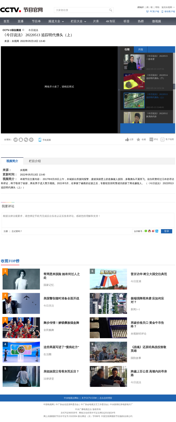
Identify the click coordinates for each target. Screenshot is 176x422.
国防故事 (136, 358)
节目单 (36, 21)
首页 (6, 21)
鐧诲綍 (140, 7)
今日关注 (49, 305)
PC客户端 (154, 11)
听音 (127, 21)
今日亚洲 (136, 281)
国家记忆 (49, 285)
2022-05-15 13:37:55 (155, 69)
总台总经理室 (106, 398)
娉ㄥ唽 (149, 7)
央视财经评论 (138, 333)
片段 (140, 49)
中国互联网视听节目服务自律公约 (116, 416)
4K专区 (111, 21)
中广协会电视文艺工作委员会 (94, 404)
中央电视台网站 (71, 398)
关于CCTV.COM (89, 398)
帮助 (157, 7)
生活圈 (47, 354)
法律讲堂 (49, 378)
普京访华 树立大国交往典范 (149, 274)
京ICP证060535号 (69, 413)
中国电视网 (48, 404)
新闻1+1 (135, 309)
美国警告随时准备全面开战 (61, 298)
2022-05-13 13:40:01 (155, 107)
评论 (156, 139)
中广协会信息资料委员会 (67, 404)
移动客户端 (169, 11)
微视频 (156, 21)
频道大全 (54, 21)
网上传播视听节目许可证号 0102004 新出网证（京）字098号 (72, 416)
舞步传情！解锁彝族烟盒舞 (61, 322)
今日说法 (33, 30)
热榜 (141, 21)
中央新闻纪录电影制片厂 (121, 404)
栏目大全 (77, 21)
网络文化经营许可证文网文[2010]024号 (97, 413)
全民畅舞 (49, 330)
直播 (21, 21)
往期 (127, 49)
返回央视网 (168, 7)
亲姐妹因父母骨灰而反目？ (61, 371)
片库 (96, 21)
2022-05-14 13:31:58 (155, 88)
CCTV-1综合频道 (12, 30)
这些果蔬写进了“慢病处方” (61, 347)
